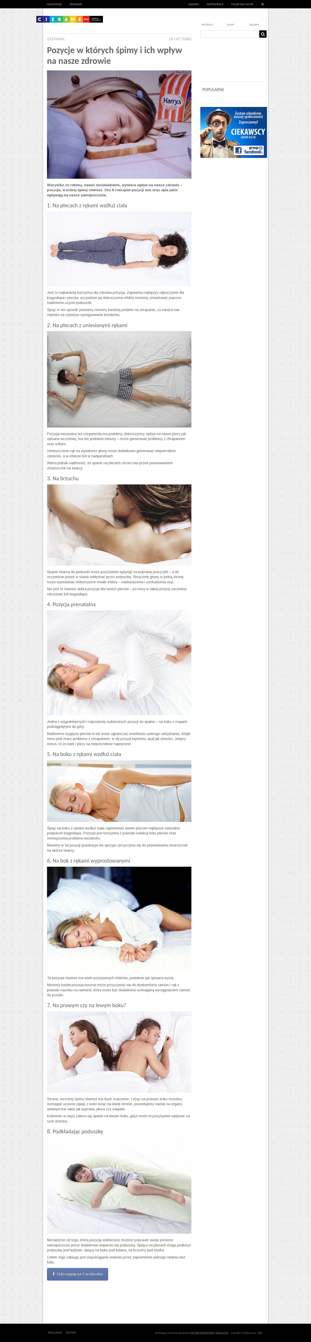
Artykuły (207, 24)
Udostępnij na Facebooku (78, 1274)
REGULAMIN (222, 1332)
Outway (85, 1332)
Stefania (55, 39)
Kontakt (71, 1332)
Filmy (230, 24)
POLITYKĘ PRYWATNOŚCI (202, 1332)
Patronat (76, 4)
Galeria (254, 24)
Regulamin (55, 1332)
